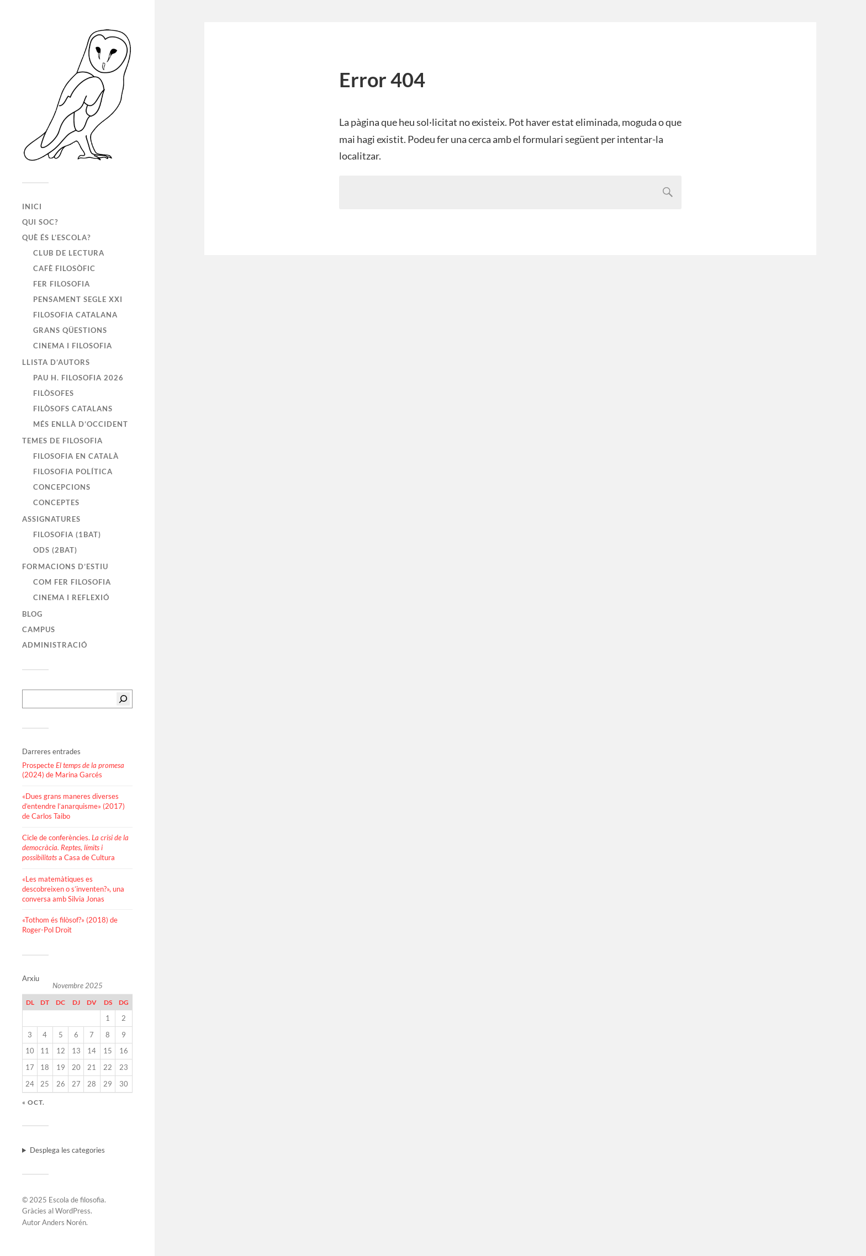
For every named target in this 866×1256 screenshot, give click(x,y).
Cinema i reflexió (71, 597)
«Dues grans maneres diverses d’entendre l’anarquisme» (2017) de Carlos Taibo (73, 806)
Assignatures (51, 519)
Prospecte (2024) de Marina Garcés (73, 770)
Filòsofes (53, 393)
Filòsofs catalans (73, 408)
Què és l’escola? (56, 237)
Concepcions (62, 487)
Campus (38, 629)
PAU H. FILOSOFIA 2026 (78, 377)
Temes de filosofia (62, 440)
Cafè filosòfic (64, 268)
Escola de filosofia (76, 1199)
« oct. (33, 1102)
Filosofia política (73, 471)
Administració (54, 644)
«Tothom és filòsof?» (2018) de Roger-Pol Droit (70, 924)
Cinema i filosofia (72, 345)
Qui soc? (40, 222)
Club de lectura (68, 252)
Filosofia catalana (75, 314)
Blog (32, 614)
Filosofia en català (76, 456)
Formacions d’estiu (65, 566)
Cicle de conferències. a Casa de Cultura (75, 847)
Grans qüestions (70, 330)
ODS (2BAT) (55, 549)
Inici (32, 206)
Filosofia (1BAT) (67, 534)
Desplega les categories (67, 1150)
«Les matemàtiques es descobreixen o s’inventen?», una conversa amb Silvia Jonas (73, 889)
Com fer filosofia (72, 581)
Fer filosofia (61, 283)
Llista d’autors (56, 362)
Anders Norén (64, 1222)
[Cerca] (123, 699)
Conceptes (56, 502)
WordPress (73, 1210)
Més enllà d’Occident (80, 424)
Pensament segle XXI (78, 299)
